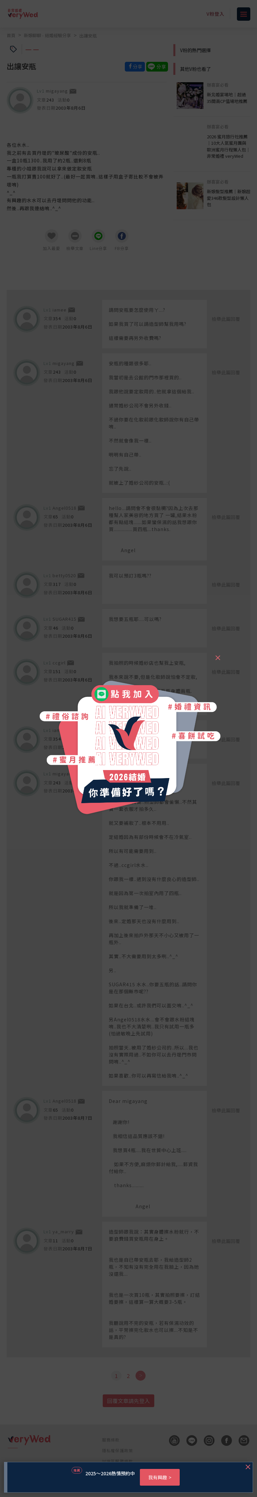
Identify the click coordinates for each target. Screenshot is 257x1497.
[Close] (217, 654)
